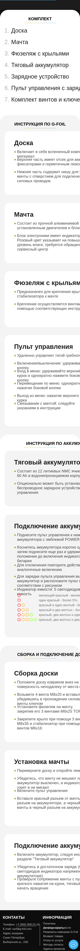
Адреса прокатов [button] (54, 948)
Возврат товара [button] (53, 936)
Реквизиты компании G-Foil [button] (60, 932)
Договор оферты (53, 927)
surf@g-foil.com (22, 928)
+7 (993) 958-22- (26, 924)
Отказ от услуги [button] (53, 940)
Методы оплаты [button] (53, 944)
